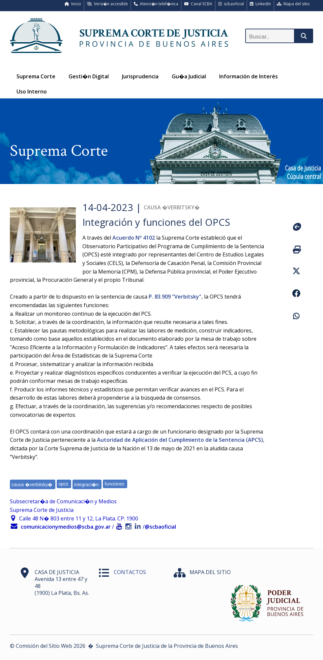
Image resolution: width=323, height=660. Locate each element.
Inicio (73, 4)
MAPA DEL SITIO (210, 572)
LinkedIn (260, 4)
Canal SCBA (198, 4)
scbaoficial (231, 4)
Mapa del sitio (293, 4)
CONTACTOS (130, 572)
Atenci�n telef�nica (156, 4)
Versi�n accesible (107, 4)
